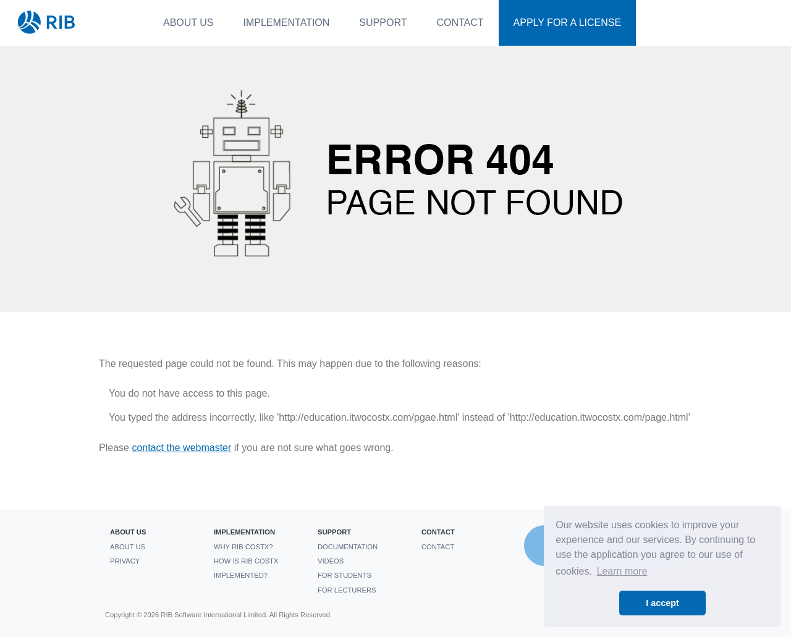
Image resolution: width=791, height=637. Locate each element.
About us (188, 22)
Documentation (348, 547)
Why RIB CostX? (243, 547)
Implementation (286, 22)
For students (344, 575)
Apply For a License (568, 22)
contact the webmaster (181, 447)
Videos (331, 561)
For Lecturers (347, 590)
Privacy (125, 561)
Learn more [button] (622, 571)
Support (383, 22)
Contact (459, 22)
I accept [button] (662, 603)
